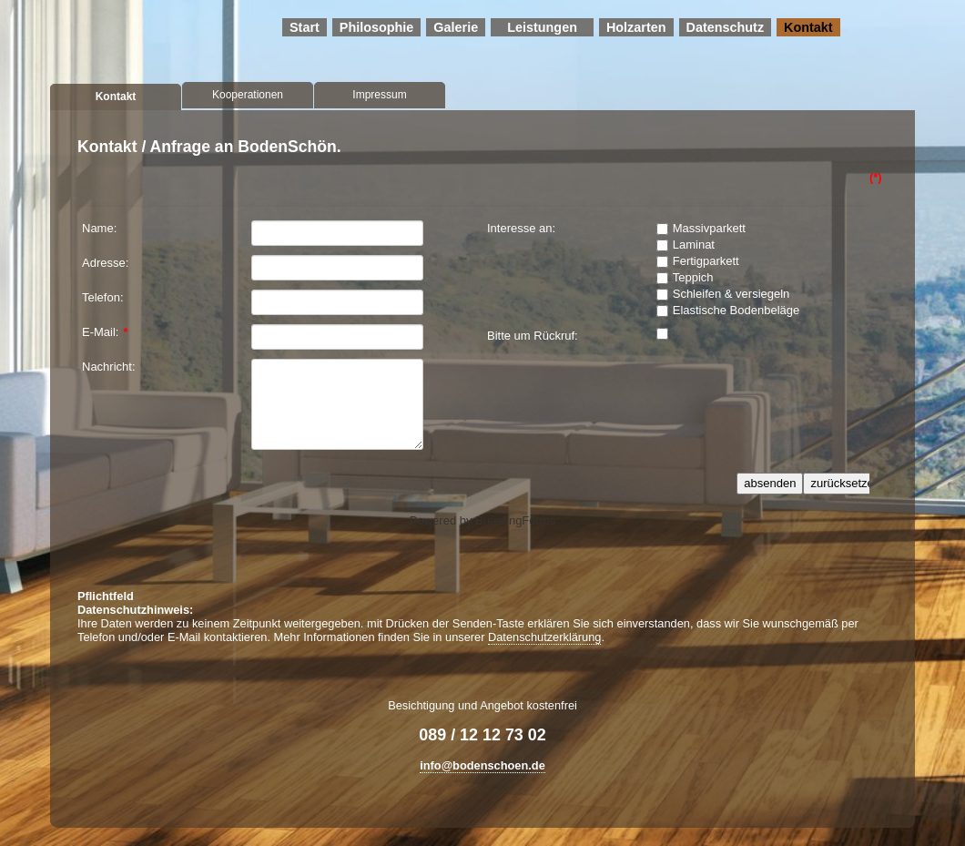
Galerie (455, 27)
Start (305, 27)
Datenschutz (725, 27)
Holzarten (636, 27)
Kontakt (808, 27)
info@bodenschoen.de (482, 765)
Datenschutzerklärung (544, 637)
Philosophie (377, 27)
